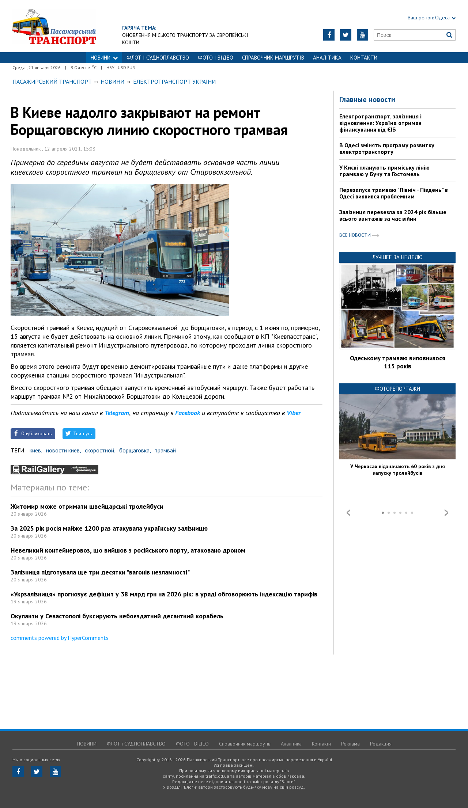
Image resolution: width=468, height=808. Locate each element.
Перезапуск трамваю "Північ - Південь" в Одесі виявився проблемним (393, 193)
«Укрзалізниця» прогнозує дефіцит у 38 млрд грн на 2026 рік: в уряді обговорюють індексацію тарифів (164, 594)
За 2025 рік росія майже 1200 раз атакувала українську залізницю (109, 528)
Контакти (363, 57)
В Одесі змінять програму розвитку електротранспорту (386, 148)
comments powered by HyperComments (60, 637)
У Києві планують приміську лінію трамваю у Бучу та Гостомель (384, 171)
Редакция (381, 743)
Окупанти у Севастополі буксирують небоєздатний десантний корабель (117, 616)
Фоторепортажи (397, 388)
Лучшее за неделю (397, 257)
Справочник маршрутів (273, 57)
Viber (294, 413)
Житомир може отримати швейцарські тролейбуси (87, 506)
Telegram (117, 413)
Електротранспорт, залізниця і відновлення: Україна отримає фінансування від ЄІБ (380, 123)
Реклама (350, 743)
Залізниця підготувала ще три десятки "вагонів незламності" (100, 572)
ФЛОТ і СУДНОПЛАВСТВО (158, 57)
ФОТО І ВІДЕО (215, 57)
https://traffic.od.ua (74, 26)
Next (446, 512)
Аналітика (327, 57)
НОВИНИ (104, 57)
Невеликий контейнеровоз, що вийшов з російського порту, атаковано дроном (128, 550)
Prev (348, 512)
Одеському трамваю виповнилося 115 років (397, 362)
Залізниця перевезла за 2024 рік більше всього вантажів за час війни (392, 215)
